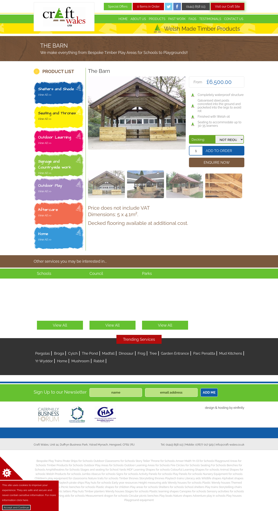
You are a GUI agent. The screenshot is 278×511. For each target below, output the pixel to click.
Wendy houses (114, 491)
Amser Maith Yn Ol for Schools (194, 461)
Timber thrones (129, 478)
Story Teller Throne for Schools (155, 461)
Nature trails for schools (103, 478)
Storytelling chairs (230, 487)
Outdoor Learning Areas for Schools (147, 465)
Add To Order (219, 151)
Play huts (78, 491)
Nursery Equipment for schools (223, 474)
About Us (138, 19)
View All (60, 325)
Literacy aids (193, 478)
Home (123, 19)
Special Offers (118, 6)
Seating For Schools (213, 465)
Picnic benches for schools (78, 487)
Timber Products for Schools (65, 465)
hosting (223, 407)
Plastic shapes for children (112, 487)
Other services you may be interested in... (70, 261)
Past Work (177, 19)
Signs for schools (127, 474)
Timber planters (94, 491)
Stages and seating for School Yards (103, 469)
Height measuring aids (152, 482)
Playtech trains (174, 478)
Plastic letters (62, 491)
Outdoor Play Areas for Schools (104, 465)
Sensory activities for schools (225, 491)
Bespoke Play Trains (49, 461)
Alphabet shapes (232, 478)
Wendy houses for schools (185, 482)
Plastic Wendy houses (216, 482)
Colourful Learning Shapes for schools (194, 469)
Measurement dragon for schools (107, 495)
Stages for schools (137, 491)
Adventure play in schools (209, 495)
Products (157, 19)
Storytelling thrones (151, 478)
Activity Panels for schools (155, 474)
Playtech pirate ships (71, 482)
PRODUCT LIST (58, 71)
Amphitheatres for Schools (63, 469)
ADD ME (209, 392)
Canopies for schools (192, 491)
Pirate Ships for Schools (78, 461)
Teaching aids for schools (69, 495)
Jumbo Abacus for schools (99, 474)
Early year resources (125, 482)
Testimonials (210, 19)
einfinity (238, 407)
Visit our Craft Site (227, 6)
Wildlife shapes (211, 478)
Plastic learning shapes (164, 491)
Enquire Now (217, 162)
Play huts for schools (98, 482)
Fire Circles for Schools (185, 465)
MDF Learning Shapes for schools (148, 469)
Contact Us (233, 19)
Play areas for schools (144, 487)
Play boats (166, 495)
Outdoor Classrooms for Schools (114, 461)
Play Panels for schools (187, 474)
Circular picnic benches (144, 495)
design (209, 407)
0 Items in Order (148, 6)
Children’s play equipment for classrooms (61, 478)
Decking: (198, 140)
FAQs (192, 19)
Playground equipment (139, 500)
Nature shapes (182, 495)
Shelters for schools (171, 487)
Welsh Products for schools (63, 474)
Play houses (234, 495)
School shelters (194, 487)
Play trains (211, 487)
